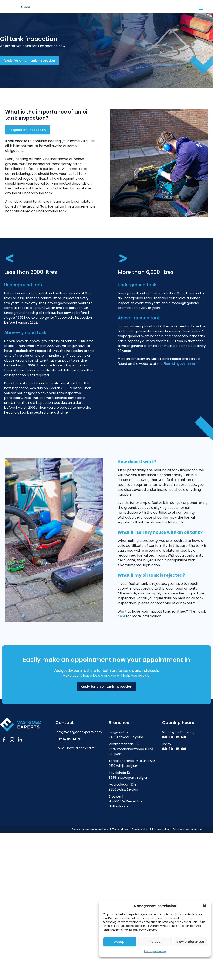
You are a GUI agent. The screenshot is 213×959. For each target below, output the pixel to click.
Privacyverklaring (155, 951)
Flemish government (180, 364)
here (122, 616)
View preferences (190, 941)
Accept (120, 941)
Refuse (154, 941)
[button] (204, 906)
